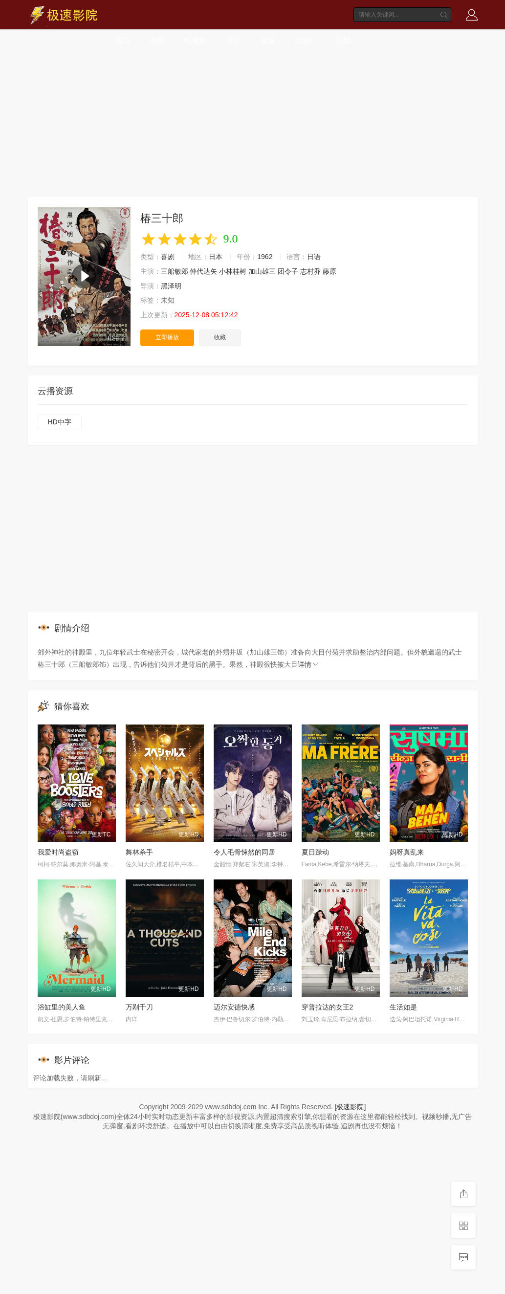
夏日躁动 (315, 852)
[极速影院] (350, 1107)
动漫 (267, 40)
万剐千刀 (139, 1007)
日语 (314, 257)
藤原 (329, 271)
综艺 (233, 40)
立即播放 (167, 337)
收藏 (220, 337)
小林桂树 (232, 271)
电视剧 (195, 40)
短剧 (343, 40)
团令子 (288, 271)
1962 (264, 257)
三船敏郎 (174, 271)
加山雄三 (262, 271)
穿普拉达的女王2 (327, 1007)
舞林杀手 (139, 852)
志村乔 (310, 271)
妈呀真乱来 (407, 852)
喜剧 (168, 257)
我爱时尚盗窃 (58, 852)
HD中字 (59, 422)
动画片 (305, 40)
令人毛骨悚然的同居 (244, 852)
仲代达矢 (203, 271)
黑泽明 (171, 286)
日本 (215, 257)
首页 (123, 40)
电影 (157, 40)
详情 (308, 664)
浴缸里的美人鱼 (62, 1007)
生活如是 (403, 1007)
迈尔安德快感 (234, 1007)
